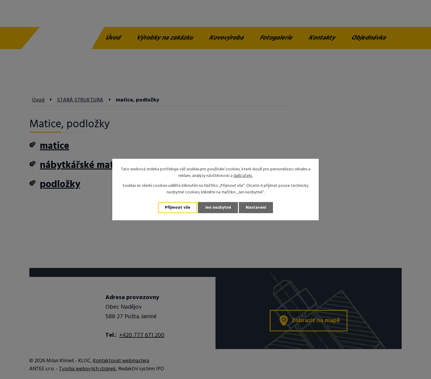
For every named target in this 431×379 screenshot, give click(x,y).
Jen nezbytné (218, 207)
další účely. (243, 175)
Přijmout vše (177, 207)
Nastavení (256, 207)
